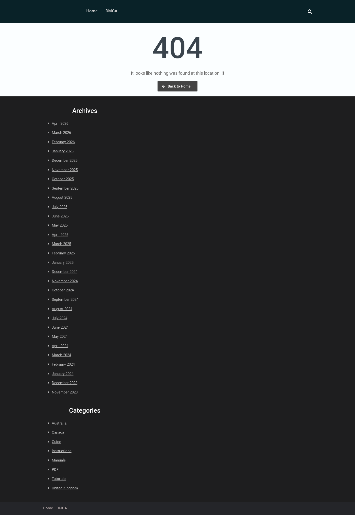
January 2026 (62, 151)
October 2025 (63, 179)
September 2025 (65, 188)
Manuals (59, 460)
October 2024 (63, 290)
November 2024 (65, 281)
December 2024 (64, 271)
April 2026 (60, 123)
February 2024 (63, 364)
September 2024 (65, 299)
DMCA (111, 10)
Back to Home (178, 86)
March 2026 (61, 132)
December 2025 (64, 160)
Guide (56, 442)
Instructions (61, 451)
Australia (59, 423)
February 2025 (63, 253)
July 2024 (59, 318)
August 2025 (62, 197)
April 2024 (60, 346)
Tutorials (59, 479)
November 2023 (65, 392)
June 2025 (60, 216)
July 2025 (59, 207)
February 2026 (63, 142)
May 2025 (60, 225)
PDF (55, 469)
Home (92, 10)
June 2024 (60, 327)
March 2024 (61, 355)
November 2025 (65, 170)
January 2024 (62, 374)
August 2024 (62, 309)
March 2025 (61, 244)
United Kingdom (65, 488)
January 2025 (62, 262)
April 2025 (60, 234)
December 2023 (64, 383)
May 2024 (60, 336)
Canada (58, 432)
